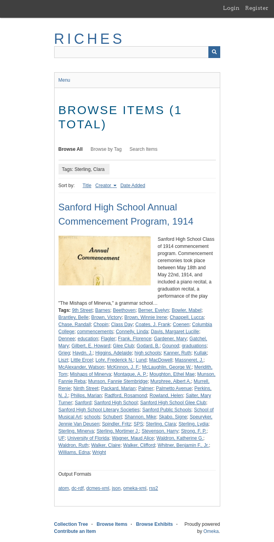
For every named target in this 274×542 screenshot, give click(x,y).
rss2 (153, 488)
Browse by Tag (106, 149)
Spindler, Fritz (116, 424)
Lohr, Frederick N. (114, 360)
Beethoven (124, 310)
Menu (64, 80)
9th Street (82, 310)
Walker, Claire (105, 445)
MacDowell (160, 360)
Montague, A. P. (130, 374)
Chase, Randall (75, 324)
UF (62, 438)
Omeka (211, 531)
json (116, 488)
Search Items (144, 149)
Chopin (100, 324)
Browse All (71, 149)
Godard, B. (148, 346)
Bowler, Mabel (186, 310)
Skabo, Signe (173, 417)
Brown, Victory (106, 317)
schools (92, 417)
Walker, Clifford (139, 445)
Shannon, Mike (140, 417)
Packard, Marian (118, 388)
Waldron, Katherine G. (180, 438)
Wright (99, 452)
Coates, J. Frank (152, 324)
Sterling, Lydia (193, 424)
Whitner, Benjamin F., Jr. (183, 445)
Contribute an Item (75, 531)
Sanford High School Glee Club (173, 402)
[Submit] (214, 52)
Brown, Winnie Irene (145, 317)
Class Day (122, 324)
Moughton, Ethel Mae (172, 374)
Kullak (200, 353)
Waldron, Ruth (74, 445)
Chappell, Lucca (187, 317)
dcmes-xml (97, 488)
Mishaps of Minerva (90, 374)
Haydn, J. (83, 353)
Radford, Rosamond (125, 395)
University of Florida (88, 438)
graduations (194, 346)
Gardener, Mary (170, 338)
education (87, 338)
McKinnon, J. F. (123, 367)
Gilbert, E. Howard (91, 346)
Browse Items (111, 524)
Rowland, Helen (166, 395)
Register (256, 8)
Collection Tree (71, 524)
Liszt (63, 360)
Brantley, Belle (74, 317)
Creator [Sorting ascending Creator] (103, 185)
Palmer (145, 388)
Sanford (83, 402)
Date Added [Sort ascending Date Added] (132, 185)
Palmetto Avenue (174, 388)
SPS (138, 424)
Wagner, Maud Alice (133, 438)
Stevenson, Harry (160, 431)
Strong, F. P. (193, 431)
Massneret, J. (189, 360)
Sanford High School (116, 402)
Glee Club (123, 346)
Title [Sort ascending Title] (87, 185)
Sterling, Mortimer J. (117, 431)
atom (64, 488)
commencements (95, 331)
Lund (141, 360)
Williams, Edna (74, 452)
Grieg (64, 353)
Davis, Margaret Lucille (175, 331)
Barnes (102, 310)
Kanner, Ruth (177, 353)
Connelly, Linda (132, 331)
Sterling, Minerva (76, 431)
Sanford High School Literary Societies (99, 410)
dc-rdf (78, 488)
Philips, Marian (86, 395)
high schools (147, 353)
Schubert (112, 417)
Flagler (108, 338)
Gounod (170, 346)
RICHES (89, 39)
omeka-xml (135, 488)
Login (231, 8)
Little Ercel (82, 360)
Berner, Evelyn (153, 310)
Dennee (67, 338)
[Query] (137, 52)
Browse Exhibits (154, 524)
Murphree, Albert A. (170, 381)
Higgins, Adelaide (113, 353)
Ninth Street (86, 388)
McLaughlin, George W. (166, 367)
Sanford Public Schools (166, 410)
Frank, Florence (134, 338)
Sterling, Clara (161, 424)
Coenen (181, 324)
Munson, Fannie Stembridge (118, 381)
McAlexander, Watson (81, 367)
